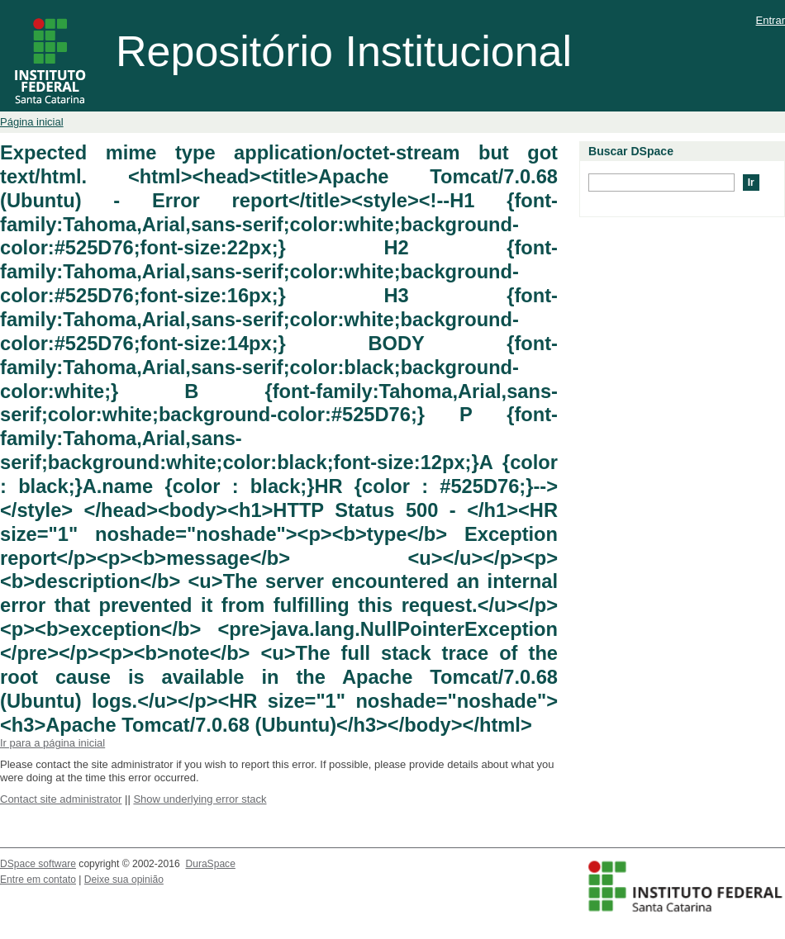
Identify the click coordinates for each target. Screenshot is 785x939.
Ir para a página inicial (52, 743)
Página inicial (32, 122)
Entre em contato (38, 879)
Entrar (770, 20)
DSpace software (38, 864)
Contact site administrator (60, 799)
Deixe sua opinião (124, 879)
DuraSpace (210, 864)
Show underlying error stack (199, 799)
